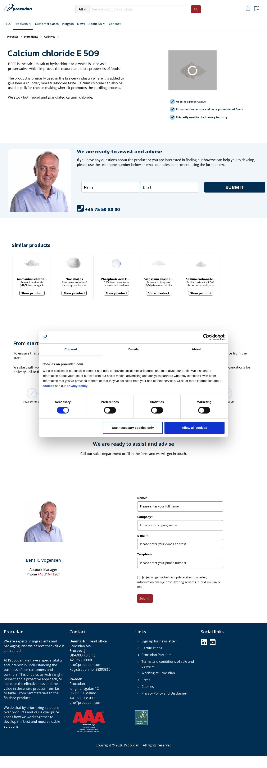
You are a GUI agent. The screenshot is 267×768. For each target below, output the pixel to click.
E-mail (142, 536)
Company (145, 517)
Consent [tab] (70, 349)
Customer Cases (47, 24)
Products (21, 24)
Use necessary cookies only (133, 427)
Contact (115, 24)
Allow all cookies (194, 427)
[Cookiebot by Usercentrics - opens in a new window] (206, 337)
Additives (49, 37)
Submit (145, 598)
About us (95, 24)
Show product (32, 293)
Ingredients (31, 37)
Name (142, 498)
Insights (68, 24)
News (81, 24)
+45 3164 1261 (49, 574)
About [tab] (196, 349)
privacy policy (77, 386)
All (81, 9)
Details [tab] (133, 349)
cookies (48, 386)
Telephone (144, 554)
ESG (8, 24)
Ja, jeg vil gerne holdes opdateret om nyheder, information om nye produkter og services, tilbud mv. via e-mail (178, 582)
